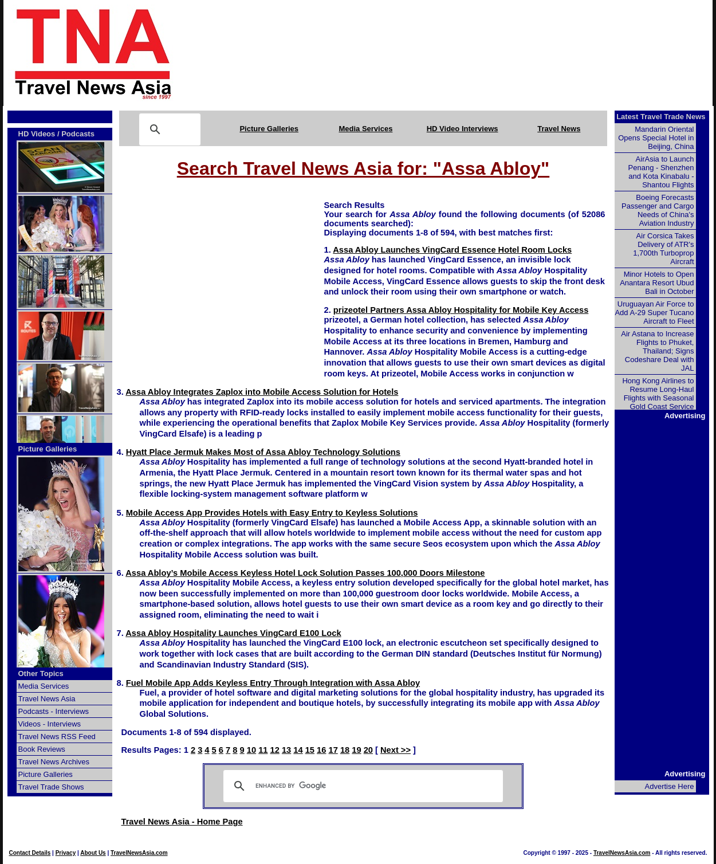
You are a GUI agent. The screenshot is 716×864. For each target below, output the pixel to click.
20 (368, 750)
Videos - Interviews (49, 724)
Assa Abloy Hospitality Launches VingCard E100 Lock (233, 633)
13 (286, 750)
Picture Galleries (268, 128)
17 (333, 750)
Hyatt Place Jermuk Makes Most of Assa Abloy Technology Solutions (263, 452)
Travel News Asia (47, 698)
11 (262, 750)
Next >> (395, 750)
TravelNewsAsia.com (139, 853)
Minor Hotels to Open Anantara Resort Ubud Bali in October (657, 283)
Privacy (66, 853)
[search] (361, 786)
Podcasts (78, 133)
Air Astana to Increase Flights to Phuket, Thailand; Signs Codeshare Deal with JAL (657, 350)
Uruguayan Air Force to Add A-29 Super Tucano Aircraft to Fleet (654, 312)
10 (251, 750)
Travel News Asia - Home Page (182, 821)
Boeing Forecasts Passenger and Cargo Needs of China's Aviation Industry (657, 210)
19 (356, 750)
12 (275, 750)
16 (321, 750)
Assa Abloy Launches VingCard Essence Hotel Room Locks (452, 249)
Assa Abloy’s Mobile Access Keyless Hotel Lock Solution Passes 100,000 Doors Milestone (305, 573)
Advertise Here (669, 786)
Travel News (558, 128)
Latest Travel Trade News (660, 116)
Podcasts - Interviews (53, 711)
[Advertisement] (461, 53)
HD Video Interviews (462, 128)
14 (297, 750)
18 (344, 750)
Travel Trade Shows (51, 787)
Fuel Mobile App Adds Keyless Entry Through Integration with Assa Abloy (273, 683)
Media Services (365, 128)
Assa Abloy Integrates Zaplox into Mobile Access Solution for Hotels (261, 391)
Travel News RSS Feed (57, 736)
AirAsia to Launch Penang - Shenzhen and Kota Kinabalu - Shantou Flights (661, 172)
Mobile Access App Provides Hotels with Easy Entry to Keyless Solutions (272, 512)
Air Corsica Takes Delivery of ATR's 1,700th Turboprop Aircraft (663, 248)
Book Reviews (41, 749)
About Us (92, 853)
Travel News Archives (54, 761)
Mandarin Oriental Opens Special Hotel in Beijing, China (656, 138)
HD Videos (37, 133)
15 (309, 750)
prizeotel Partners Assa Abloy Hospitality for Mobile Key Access (461, 310)
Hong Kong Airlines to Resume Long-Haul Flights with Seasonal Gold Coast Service (658, 393)
